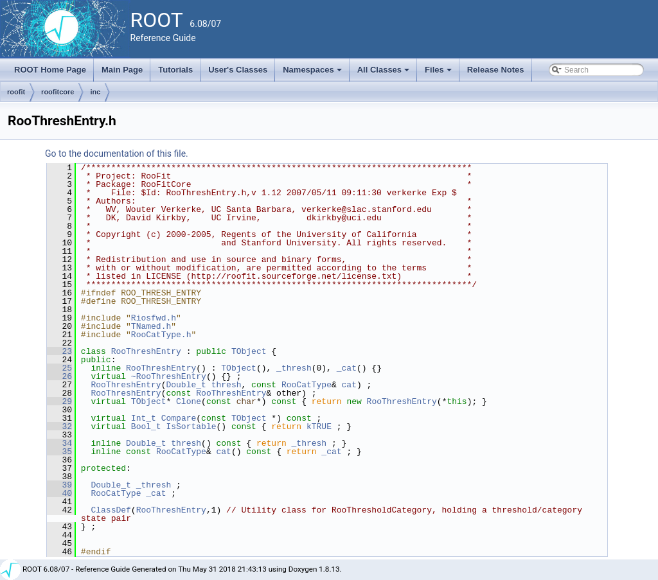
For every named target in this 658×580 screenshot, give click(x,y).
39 (59, 485)
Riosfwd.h (153, 318)
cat (349, 385)
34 (59, 443)
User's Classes (237, 70)
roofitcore (57, 92)
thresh (226, 385)
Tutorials (175, 70)
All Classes (384, 73)
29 (59, 401)
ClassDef (110, 510)
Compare (179, 418)
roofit (16, 92)
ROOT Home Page (50, 70)
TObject (249, 351)
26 (59, 376)
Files (439, 73)
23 (59, 351)
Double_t (186, 385)
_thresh (294, 368)
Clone (188, 401)
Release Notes (495, 70)
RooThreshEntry (146, 351)
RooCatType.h (161, 334)
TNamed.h (151, 326)
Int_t (143, 418)
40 (59, 493)
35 (59, 451)
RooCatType (306, 385)
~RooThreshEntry (168, 376)
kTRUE (319, 426)
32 (59, 426)
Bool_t (146, 426)
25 (59, 368)
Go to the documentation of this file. (116, 153)
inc (95, 92)
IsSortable (191, 426)
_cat (347, 368)
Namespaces (313, 73)
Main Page (122, 70)
